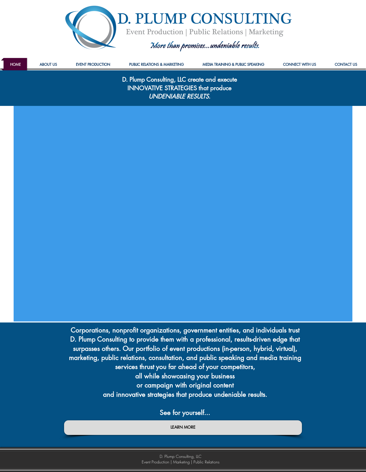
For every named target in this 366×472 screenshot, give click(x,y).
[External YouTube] (183, 213)
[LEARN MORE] (183, 427)
